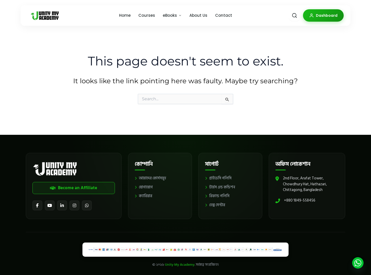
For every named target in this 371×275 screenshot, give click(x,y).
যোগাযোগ (144, 187)
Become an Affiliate (73, 187)
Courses (146, 15)
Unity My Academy (180, 265)
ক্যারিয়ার (143, 196)
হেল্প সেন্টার (215, 205)
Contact (223, 15)
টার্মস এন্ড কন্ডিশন (220, 187)
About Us (198, 15)
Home (125, 15)
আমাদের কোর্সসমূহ (150, 178)
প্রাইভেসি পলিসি (218, 178)
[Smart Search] (294, 15)
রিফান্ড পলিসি (217, 196)
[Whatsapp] (358, 263)
